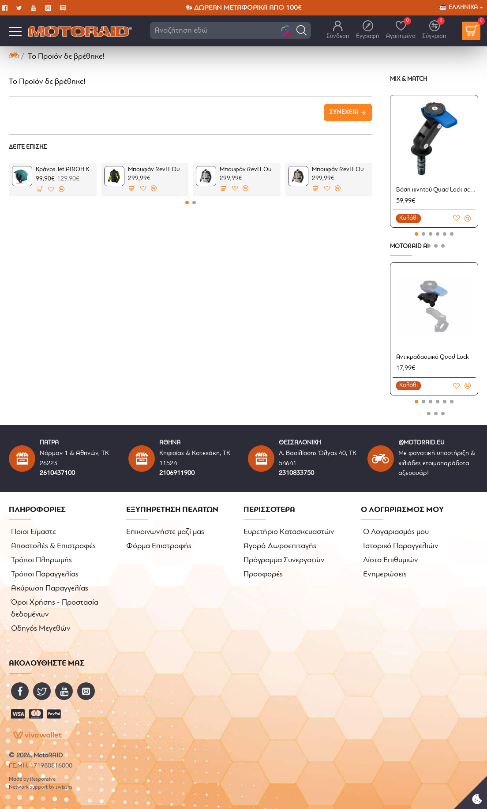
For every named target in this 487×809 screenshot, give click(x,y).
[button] (301, 30)
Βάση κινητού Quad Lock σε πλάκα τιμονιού (436, 190)
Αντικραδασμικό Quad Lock (432, 357)
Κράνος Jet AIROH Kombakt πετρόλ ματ (64, 169)
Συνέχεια (344, 112)
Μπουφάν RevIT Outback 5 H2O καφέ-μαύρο (340, 169)
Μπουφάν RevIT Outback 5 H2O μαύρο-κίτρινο (156, 169)
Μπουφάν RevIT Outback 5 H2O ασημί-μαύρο (248, 169)
